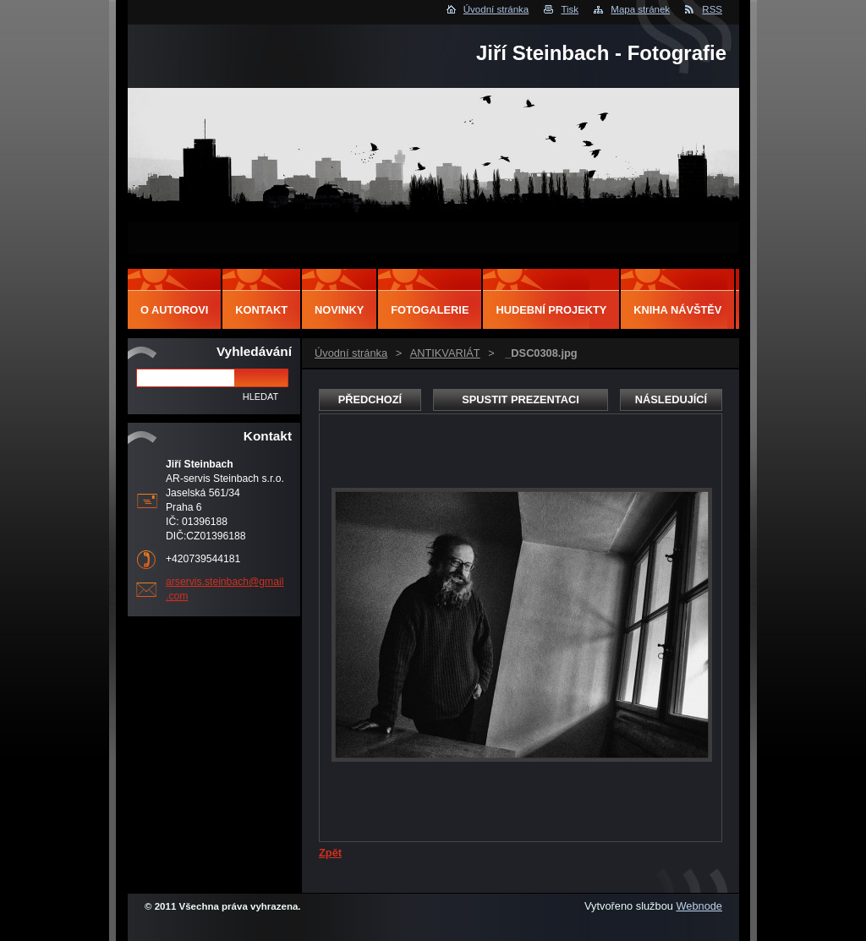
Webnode (699, 906)
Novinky (339, 310)
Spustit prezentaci (520, 399)
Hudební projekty (551, 310)
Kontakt (261, 310)
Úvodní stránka (496, 9)
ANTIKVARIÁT (445, 353)
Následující (671, 399)
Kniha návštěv (677, 310)
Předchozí (370, 399)
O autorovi (174, 310)
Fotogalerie (430, 310)
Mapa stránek (640, 9)
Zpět (330, 852)
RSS (712, 9)
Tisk (569, 9)
